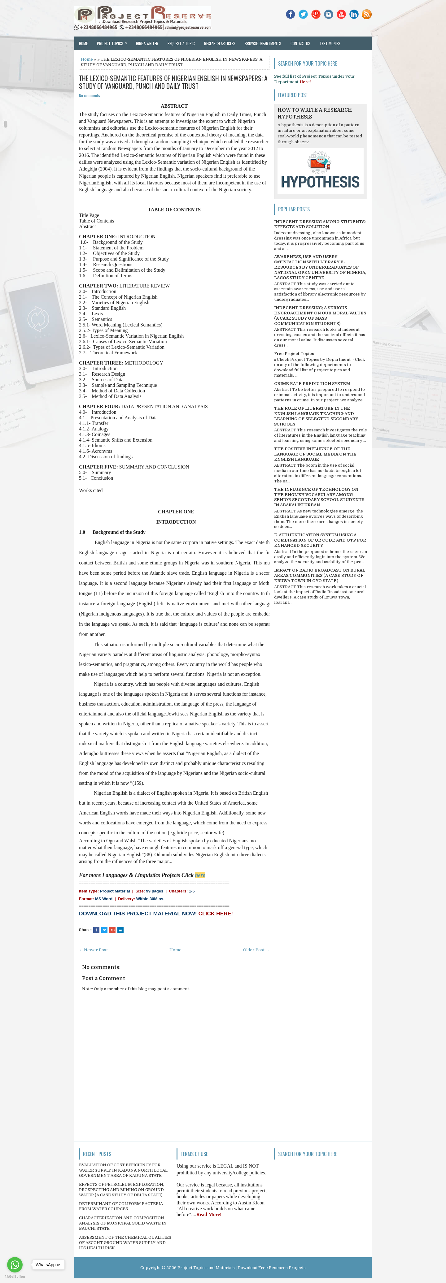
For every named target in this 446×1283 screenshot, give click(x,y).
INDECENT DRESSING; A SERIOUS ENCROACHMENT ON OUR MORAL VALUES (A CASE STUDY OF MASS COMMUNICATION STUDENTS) (320, 315)
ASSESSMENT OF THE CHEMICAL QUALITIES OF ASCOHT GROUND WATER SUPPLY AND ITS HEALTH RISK (125, 1242)
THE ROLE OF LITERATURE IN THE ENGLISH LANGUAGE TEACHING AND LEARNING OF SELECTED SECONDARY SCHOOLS (316, 416)
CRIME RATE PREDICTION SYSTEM (312, 383)
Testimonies (330, 43)
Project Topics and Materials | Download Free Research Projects (241, 1267)
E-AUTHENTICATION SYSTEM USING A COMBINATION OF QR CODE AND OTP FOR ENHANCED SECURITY (320, 540)
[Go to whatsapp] (15, 1264)
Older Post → (256, 950)
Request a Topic (181, 43)
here (200, 875)
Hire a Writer (147, 43)
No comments (89, 95)
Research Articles (219, 43)
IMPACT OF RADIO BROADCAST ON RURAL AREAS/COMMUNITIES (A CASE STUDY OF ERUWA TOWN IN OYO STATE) (319, 575)
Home (83, 43)
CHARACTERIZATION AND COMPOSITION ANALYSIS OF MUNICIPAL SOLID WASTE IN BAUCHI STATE (123, 1223)
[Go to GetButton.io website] (15, 1277)
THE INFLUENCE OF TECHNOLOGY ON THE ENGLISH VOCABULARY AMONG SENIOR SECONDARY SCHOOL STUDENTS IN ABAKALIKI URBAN (319, 497)
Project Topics (114, 41)
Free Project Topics (294, 353)
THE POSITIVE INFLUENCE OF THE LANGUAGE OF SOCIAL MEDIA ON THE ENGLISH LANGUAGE (315, 454)
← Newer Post (93, 950)
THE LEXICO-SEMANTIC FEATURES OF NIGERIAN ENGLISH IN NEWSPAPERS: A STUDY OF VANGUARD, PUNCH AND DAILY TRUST (173, 81)
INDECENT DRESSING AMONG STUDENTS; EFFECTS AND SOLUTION (320, 224)
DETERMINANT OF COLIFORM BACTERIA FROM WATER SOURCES (121, 1206)
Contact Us (300, 43)
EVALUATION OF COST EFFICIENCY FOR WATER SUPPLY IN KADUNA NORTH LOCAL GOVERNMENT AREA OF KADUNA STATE (123, 1170)
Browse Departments (263, 43)
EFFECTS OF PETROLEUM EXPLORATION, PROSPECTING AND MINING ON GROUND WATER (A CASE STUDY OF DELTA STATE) (121, 1189)
